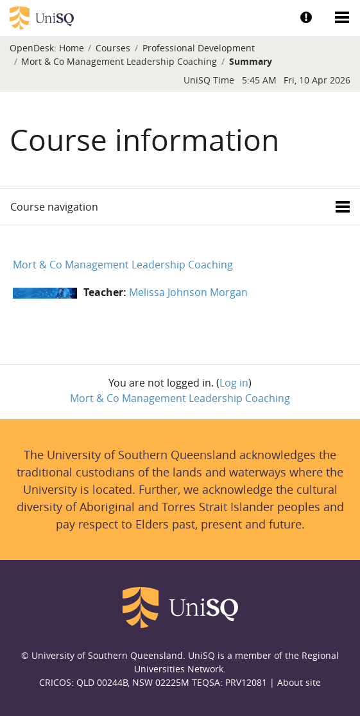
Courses (113, 48)
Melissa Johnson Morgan (188, 292)
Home (71, 48)
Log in (233, 383)
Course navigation (54, 207)
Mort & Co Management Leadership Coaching (119, 61)
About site (299, 682)
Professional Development (198, 48)
